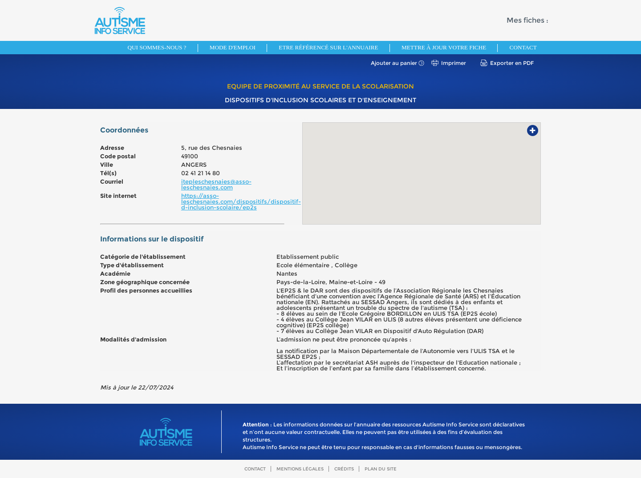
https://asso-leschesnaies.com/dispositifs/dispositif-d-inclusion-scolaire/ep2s (241, 201)
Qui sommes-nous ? (157, 47)
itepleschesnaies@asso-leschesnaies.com (216, 184)
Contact (523, 47)
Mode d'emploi (233, 47)
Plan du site (381, 469)
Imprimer (453, 63)
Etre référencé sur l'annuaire (328, 47)
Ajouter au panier (394, 63)
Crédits (344, 469)
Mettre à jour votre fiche (444, 47)
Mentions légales (300, 469)
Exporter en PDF (512, 63)
